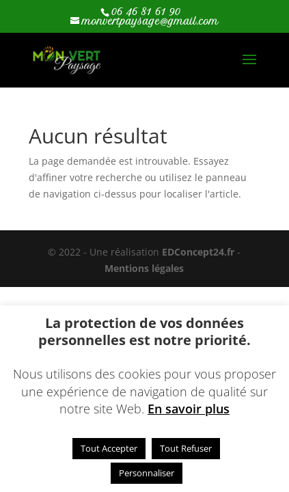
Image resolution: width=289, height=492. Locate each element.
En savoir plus (189, 408)
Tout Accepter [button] (109, 448)
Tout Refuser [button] (186, 448)
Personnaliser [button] (146, 473)
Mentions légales (144, 268)
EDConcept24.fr (199, 251)
